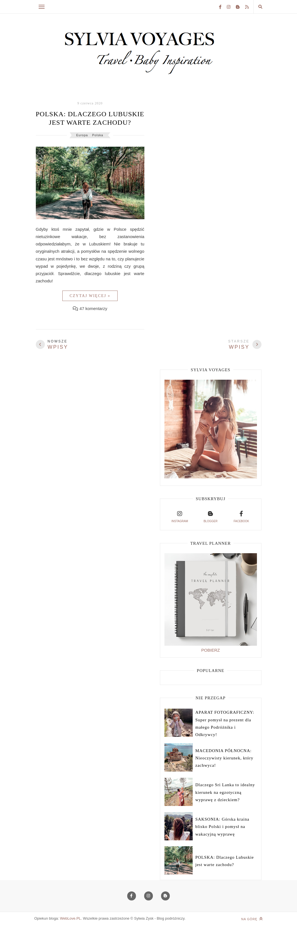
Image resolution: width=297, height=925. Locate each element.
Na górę (252, 919)
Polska (97, 135)
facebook (241, 516)
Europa (82, 135)
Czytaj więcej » (90, 296)
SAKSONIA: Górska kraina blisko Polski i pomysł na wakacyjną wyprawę (222, 826)
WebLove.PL (70, 918)
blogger (210, 516)
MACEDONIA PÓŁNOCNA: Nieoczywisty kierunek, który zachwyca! (224, 758)
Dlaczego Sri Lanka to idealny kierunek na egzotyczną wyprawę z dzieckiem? (225, 792)
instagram (179, 516)
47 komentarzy (93, 308)
